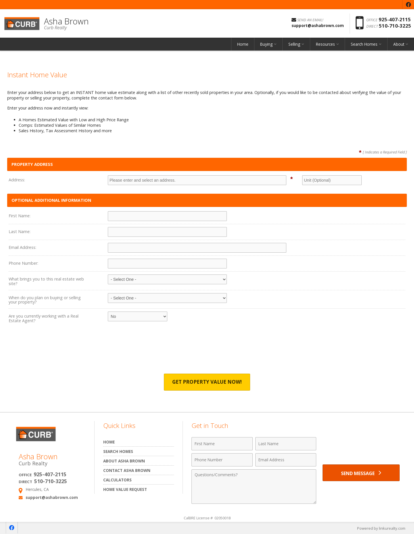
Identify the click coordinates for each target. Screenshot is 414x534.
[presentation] (207, 352)
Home (242, 44)
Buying (266, 44)
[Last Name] (286, 443)
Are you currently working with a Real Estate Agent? (43, 318)
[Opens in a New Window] (408, 4)
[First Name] (222, 443)
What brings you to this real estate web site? (46, 281)
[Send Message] (361, 473)
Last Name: (19, 231)
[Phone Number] (222, 459)
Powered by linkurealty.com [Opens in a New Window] (381, 528)
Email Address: (22, 247)
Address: (17, 180)
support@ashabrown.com (52, 497)
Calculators (117, 480)
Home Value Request (125, 489)
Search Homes (364, 44)
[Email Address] (286, 459)
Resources (325, 44)
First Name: (19, 215)
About (398, 44)
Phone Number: (23, 263)
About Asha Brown (124, 461)
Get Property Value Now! (207, 382)
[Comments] (253, 486)
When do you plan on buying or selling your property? (45, 300)
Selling (294, 44)
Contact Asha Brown (126, 470)
